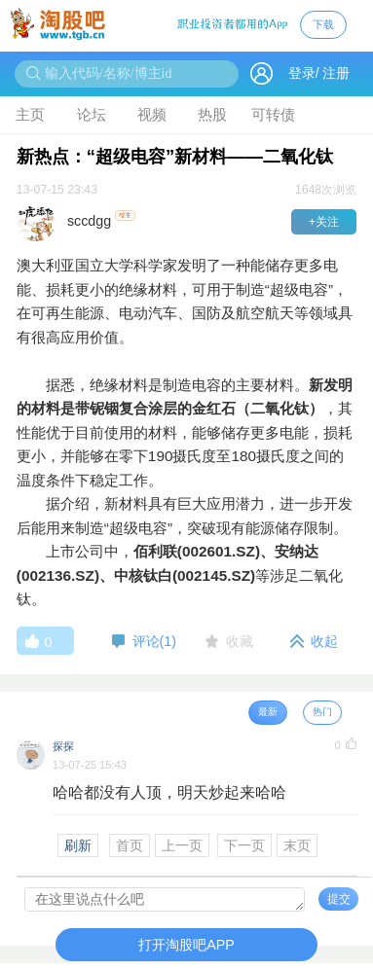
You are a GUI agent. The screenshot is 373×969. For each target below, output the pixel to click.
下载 (323, 24)
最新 (268, 711)
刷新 (78, 845)
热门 (322, 711)
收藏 (239, 641)
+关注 (324, 222)
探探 (63, 746)
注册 (336, 73)
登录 (302, 73)
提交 (339, 899)
